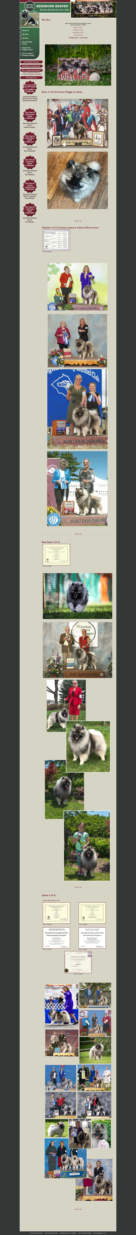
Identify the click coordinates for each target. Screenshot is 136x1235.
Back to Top (78, 221)
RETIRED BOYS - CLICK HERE (78, 38)
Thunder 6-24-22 (78, 30)
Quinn (58, 900)
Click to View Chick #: (49, 900)
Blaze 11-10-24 (78, 27)
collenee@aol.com (99, 1233)
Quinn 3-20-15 (78, 35)
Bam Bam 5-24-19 (78, 32)
